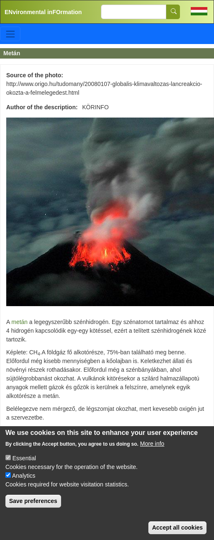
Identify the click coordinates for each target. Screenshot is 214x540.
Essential (24, 458)
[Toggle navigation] (10, 34)
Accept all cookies (177, 527)
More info (152, 443)
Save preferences (33, 501)
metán (19, 322)
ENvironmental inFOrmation (43, 12)
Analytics (23, 475)
